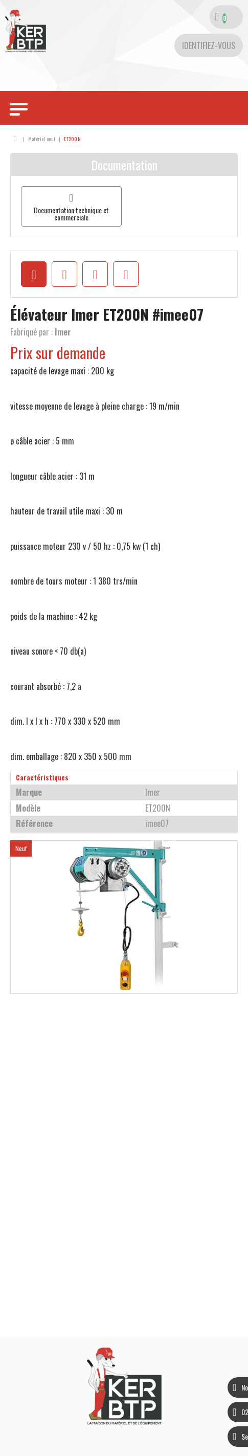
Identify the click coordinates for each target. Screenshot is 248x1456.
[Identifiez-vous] (208, 45)
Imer (63, 332)
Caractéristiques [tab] (42, 777)
